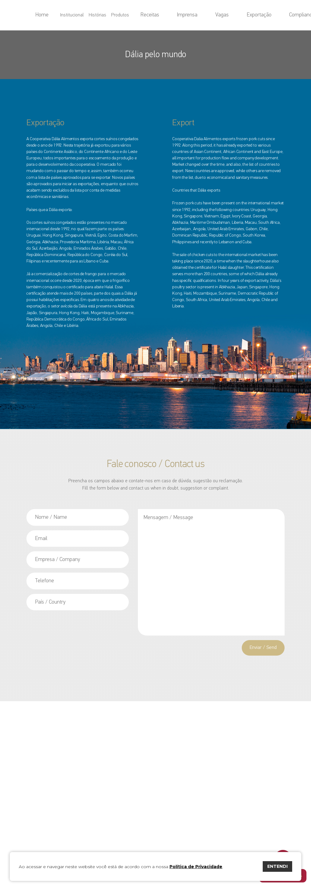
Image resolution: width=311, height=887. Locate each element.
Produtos (148, 15)
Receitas (170, 15)
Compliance (262, 15)
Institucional (99, 15)
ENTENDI (277, 866)
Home (77, 15)
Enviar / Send (261, 648)
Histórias (125, 15)
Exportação (235, 15)
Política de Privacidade (195, 866)
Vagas (213, 15)
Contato (286, 15)
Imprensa (193, 15)
